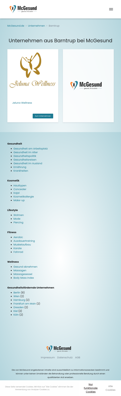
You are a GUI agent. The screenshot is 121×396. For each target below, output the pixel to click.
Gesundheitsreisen (25, 159)
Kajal (17, 193)
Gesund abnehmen (25, 267)
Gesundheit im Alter (26, 152)
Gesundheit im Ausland (28, 163)
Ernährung (20, 167)
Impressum (48, 357)
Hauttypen (20, 185)
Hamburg (20, 300)
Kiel (16, 311)
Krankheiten (21, 171)
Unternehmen (36, 26)
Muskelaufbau (22, 244)
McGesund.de (15, 26)
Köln (16, 314)
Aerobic (18, 237)
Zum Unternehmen (43, 116)
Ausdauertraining (24, 241)
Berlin (17, 292)
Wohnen (19, 215)
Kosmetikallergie (24, 196)
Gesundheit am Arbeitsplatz (31, 148)
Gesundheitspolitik (25, 156)
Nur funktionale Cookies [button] (91, 388)
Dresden (19, 307)
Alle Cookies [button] (110, 388)
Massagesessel (23, 274)
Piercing (18, 222)
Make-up (19, 200)
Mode (17, 219)
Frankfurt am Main (25, 303)
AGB (77, 357)
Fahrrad (18, 252)
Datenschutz (65, 357)
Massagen (20, 270)
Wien (17, 296)
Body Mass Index (24, 278)
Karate (18, 248)
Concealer (20, 189)
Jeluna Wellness (22, 103)
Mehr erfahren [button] (56, 389)
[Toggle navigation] (111, 9)
